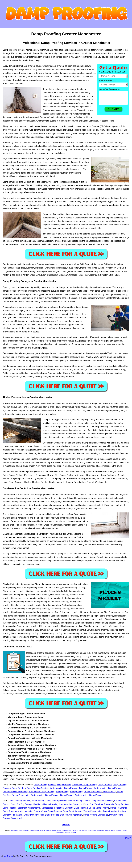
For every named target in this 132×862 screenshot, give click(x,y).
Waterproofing (56, 788)
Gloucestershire (66, 830)
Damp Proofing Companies (95, 815)
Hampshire (75, 830)
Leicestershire (92, 830)
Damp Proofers (105, 785)
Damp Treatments (118, 808)
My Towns (8, 856)
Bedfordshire (14, 830)
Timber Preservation (93, 792)
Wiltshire (67, 832)
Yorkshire (73, 832)
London (107, 830)
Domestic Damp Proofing (76, 808)
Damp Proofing (64, 785)
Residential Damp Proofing (84, 785)
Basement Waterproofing (29, 808)
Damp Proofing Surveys (19, 801)
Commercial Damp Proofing (15, 792)
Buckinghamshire (24, 830)
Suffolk (124, 830)
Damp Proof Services (93, 804)
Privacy (127, 838)
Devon (54, 830)
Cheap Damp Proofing (99, 808)
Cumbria (48, 830)
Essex (59, 830)
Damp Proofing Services (45, 785)
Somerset (119, 830)
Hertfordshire (83, 830)
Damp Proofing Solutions (114, 811)
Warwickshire (60, 832)
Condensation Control (30, 811)
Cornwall (42, 830)
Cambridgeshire (34, 830)
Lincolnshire (100, 830)
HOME (66, 824)
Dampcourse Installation (102, 801)
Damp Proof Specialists (56, 801)
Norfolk (113, 830)
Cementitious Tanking (12, 815)
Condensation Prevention (70, 804)
